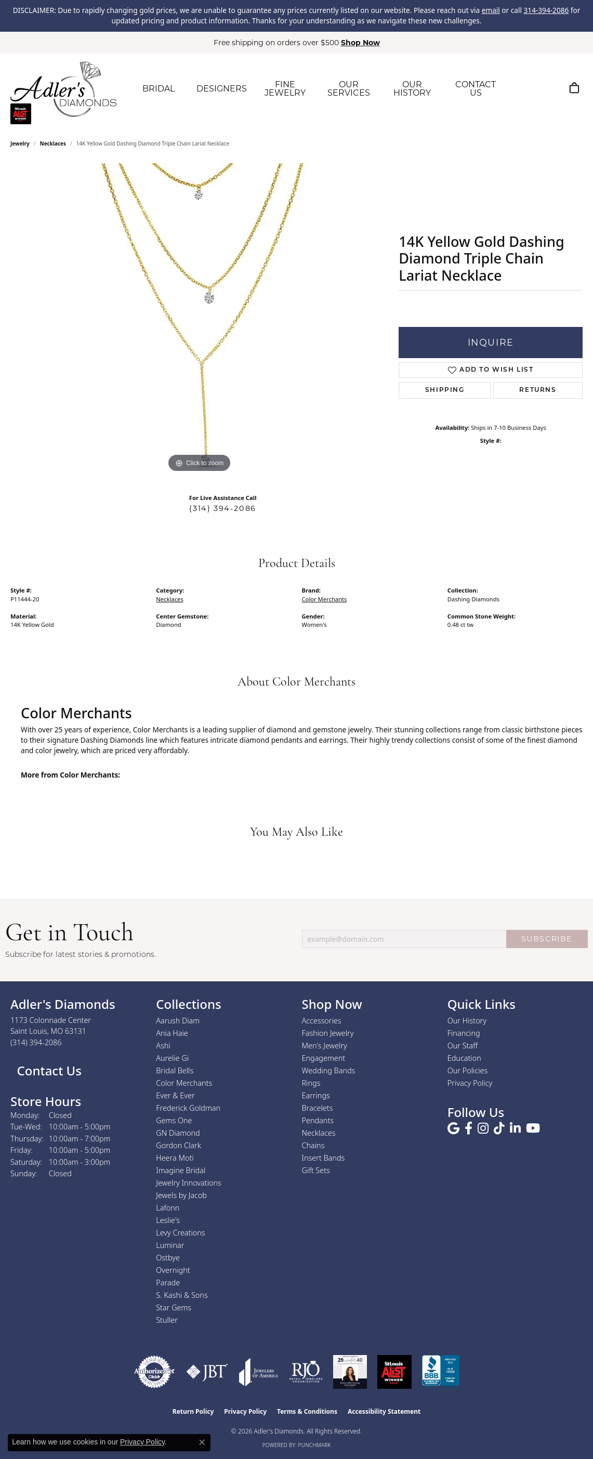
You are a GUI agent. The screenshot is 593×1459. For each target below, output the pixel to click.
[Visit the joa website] (259, 1372)
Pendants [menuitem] (318, 1120)
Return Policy (193, 1411)
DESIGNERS (221, 89)
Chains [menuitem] (313, 1145)
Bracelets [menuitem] (317, 1108)
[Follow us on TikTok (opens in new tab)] (499, 1128)
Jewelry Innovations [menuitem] (188, 1183)
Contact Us (48, 1070)
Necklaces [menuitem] (319, 1133)
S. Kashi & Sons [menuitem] (181, 1295)
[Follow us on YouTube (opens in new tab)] (533, 1128)
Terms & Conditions (307, 1411)
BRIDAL (158, 89)
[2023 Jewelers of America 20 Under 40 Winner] (350, 1372)
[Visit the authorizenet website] (154, 1372)
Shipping (445, 390)
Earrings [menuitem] (316, 1095)
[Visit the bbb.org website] (440, 1372)
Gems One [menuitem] (174, 1120)
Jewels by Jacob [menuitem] (181, 1195)
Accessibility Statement (384, 1411)
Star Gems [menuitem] (173, 1307)
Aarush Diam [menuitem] (178, 1021)
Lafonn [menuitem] (167, 1208)
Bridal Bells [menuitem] (174, 1070)
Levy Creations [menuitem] (180, 1233)
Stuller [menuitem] (167, 1320)
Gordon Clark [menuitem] (178, 1145)
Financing (463, 1033)
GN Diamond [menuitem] (178, 1133)
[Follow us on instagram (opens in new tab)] (483, 1128)
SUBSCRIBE (547, 938)
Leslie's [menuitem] (168, 1220)
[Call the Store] (36, 1042)
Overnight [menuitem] (173, 1270)
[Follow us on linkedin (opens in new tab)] (515, 1128)
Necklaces (53, 143)
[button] (524, 88)
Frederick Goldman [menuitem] (188, 1108)
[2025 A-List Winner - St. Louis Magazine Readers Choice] (394, 1372)
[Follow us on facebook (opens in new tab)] (468, 1128)
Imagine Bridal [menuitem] (180, 1170)
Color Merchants (324, 599)
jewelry (20, 143)
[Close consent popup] (202, 1442)
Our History (466, 1021)
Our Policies (467, 1070)
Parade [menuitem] (168, 1282)
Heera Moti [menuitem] (174, 1158)
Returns (537, 390)
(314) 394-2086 (222, 508)
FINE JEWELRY (285, 89)
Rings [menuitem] (311, 1083)
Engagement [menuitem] (324, 1058)
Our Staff (462, 1045)
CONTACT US (475, 89)
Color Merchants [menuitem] (184, 1083)
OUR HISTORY (412, 89)
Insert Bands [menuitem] (323, 1158)
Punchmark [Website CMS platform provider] (314, 1445)
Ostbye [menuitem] (168, 1258)
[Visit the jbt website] (207, 1372)
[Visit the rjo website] (306, 1372)
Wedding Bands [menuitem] (328, 1070)
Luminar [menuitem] (170, 1245)
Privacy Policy (470, 1083)
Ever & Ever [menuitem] (175, 1095)
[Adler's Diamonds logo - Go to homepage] (63, 89)
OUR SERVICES (348, 89)
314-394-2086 (546, 10)
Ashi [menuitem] (163, 1045)
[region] (199, 319)
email (491, 10)
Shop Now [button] (360, 42)
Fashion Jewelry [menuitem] (328, 1033)
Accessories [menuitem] (321, 1021)
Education (464, 1058)
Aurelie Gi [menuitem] (172, 1058)
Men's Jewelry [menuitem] (324, 1045)
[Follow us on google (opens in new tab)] (453, 1128)
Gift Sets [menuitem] (316, 1170)
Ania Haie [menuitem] (172, 1033)
